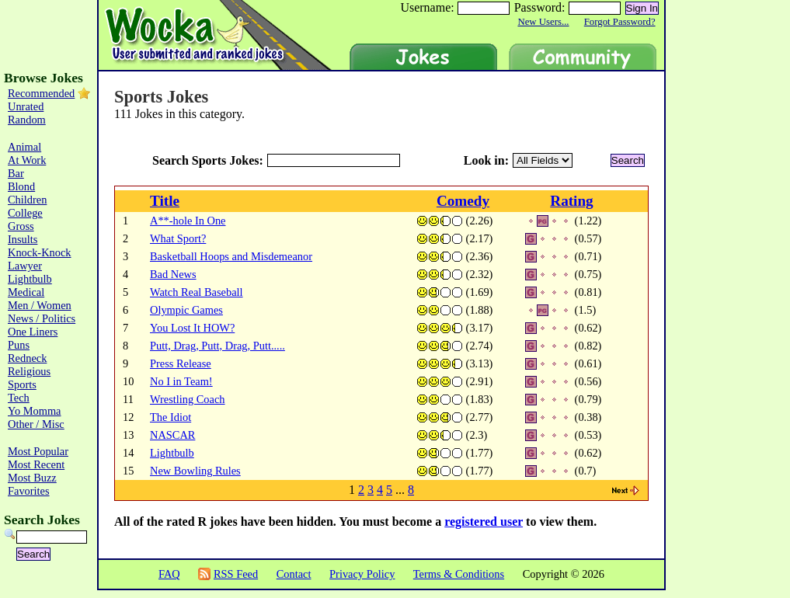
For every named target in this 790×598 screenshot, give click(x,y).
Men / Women (39, 305)
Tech (19, 397)
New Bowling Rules (195, 470)
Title (164, 201)
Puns (19, 345)
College (25, 213)
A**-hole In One (188, 220)
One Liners (32, 331)
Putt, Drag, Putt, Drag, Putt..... (217, 345)
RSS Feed (236, 574)
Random (27, 119)
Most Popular (38, 451)
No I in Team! (181, 381)
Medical (26, 292)
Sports (22, 384)
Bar (16, 173)
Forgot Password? (620, 21)
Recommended (41, 93)
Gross (21, 226)
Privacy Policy (362, 574)
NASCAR (172, 435)
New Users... (543, 21)
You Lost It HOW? (192, 328)
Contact (294, 574)
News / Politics (41, 318)
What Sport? (178, 238)
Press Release (180, 363)
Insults (22, 239)
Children (27, 199)
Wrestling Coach (187, 399)
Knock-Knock (39, 252)
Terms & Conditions (458, 574)
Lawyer (25, 265)
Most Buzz (32, 477)
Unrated (26, 106)
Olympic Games (186, 310)
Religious (29, 371)
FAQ (169, 574)
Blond (21, 186)
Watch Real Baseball (196, 292)
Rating (571, 201)
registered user (483, 521)
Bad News (173, 274)
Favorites (29, 491)
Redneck (27, 358)
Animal (24, 147)
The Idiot (170, 417)
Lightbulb (172, 453)
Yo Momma (34, 411)
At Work (27, 160)
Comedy (463, 201)
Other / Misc (36, 424)
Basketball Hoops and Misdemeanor (231, 256)
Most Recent (36, 464)
